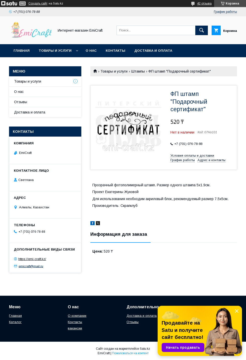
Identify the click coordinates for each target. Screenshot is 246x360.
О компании (77, 316)
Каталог (15, 322)
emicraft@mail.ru (31, 266)
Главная (22, 50)
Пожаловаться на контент (130, 353)
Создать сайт (37, 3)
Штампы (138, 71)
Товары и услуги (55, 50)
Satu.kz (145, 348)
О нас (91, 50)
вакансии (75, 328)
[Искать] (201, 30)
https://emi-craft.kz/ (32, 259)
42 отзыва (204, 3)
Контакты (115, 50)
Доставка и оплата (153, 50)
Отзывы (20, 102)
